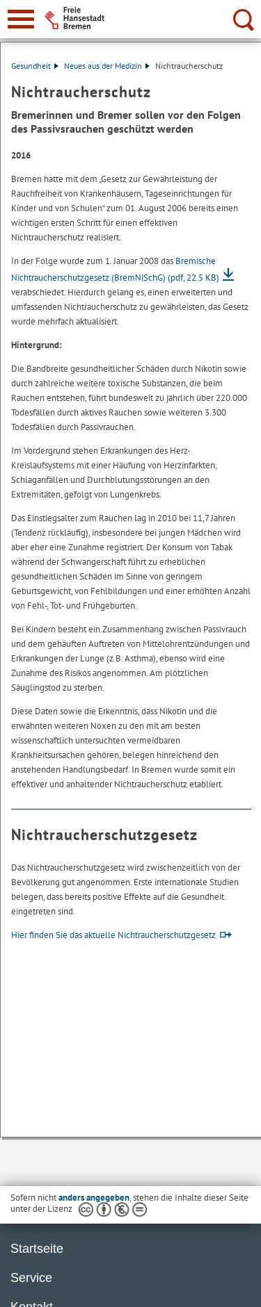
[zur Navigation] (21, 19)
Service (31, 1278)
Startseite (36, 1249)
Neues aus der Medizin (107, 65)
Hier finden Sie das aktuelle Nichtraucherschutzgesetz (113, 935)
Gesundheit (34, 65)
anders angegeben (93, 1197)
